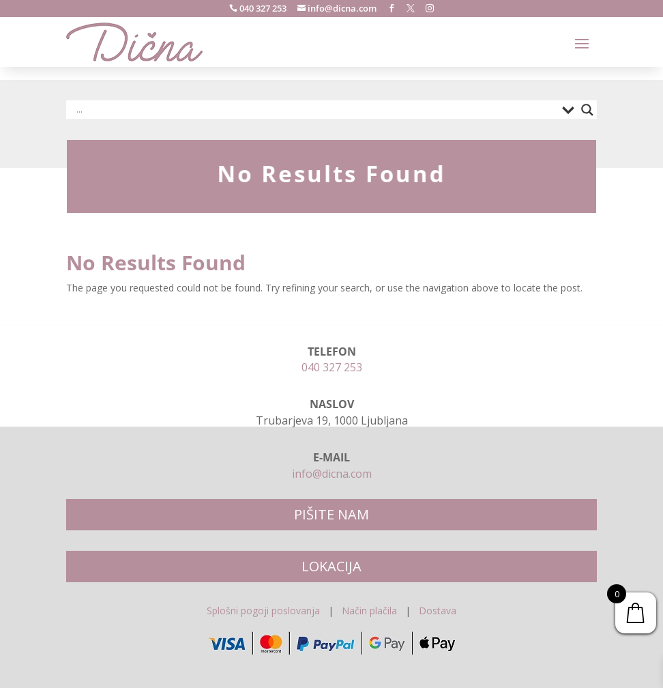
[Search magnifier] (587, 109)
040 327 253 (261, 8)
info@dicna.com (341, 8)
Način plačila (369, 610)
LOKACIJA (331, 566)
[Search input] (315, 109)
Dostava (437, 610)
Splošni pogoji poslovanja (263, 610)
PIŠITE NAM (331, 514)
